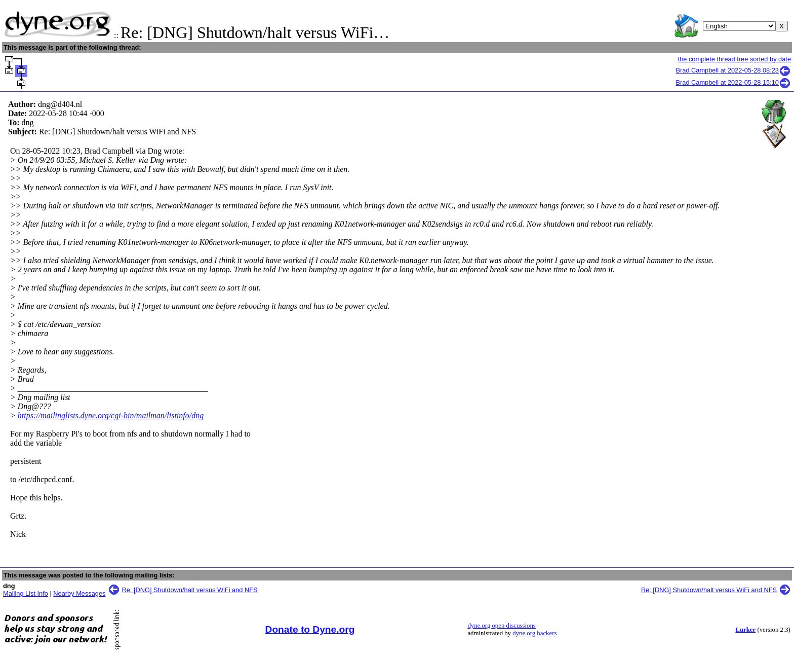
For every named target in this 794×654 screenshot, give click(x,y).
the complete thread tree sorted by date (734, 59)
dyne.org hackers (534, 633)
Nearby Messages (79, 593)
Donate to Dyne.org (310, 629)
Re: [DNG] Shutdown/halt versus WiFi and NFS (190, 590)
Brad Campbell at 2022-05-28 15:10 (733, 82)
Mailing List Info (25, 593)
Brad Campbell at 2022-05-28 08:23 (733, 70)
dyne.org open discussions (501, 625)
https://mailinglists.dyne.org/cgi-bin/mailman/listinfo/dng (111, 415)
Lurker (745, 629)
